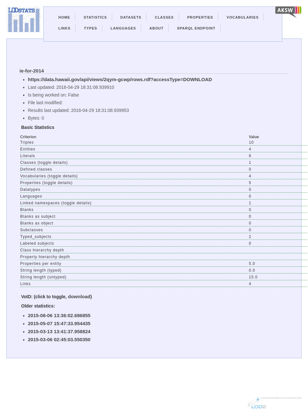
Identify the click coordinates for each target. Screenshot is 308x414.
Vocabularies (243, 17)
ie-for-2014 (32, 70)
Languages (123, 28)
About (156, 28)
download (79, 296)
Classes (164, 17)
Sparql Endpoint (196, 28)
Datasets (131, 17)
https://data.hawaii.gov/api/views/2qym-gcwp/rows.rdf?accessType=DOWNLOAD (120, 79)
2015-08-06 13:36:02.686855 (59, 315)
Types (90, 28)
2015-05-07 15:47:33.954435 (59, 323)
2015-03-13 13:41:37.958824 (59, 331)
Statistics (95, 17)
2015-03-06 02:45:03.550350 (59, 339)
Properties (200, 17)
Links (64, 28)
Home (64, 17)
